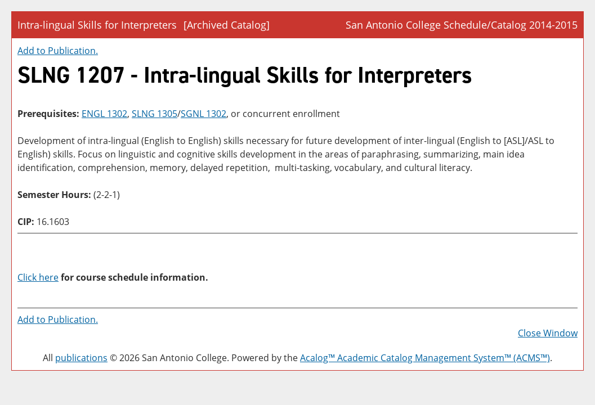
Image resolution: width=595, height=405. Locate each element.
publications (81, 358)
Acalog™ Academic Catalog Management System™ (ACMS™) (425, 358)
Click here (38, 277)
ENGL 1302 (104, 113)
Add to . (57, 50)
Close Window (548, 333)
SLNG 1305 (154, 113)
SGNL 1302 (203, 113)
